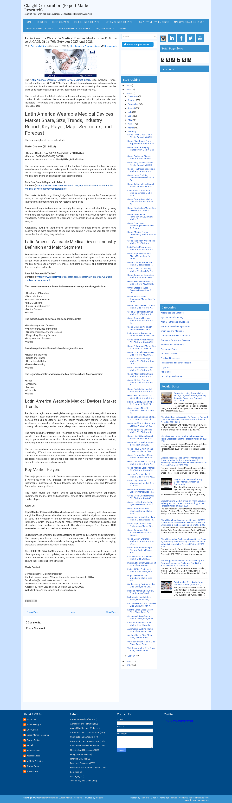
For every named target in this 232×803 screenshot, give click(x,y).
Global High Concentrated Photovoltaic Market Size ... (141, 524)
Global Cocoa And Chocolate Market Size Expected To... (141, 518)
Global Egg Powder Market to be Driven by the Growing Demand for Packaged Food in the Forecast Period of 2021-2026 (182, 563)
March (131, 128)
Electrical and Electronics (172, 344)
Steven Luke (32, 771)
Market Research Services (189, 22)
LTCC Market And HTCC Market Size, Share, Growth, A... (141, 604)
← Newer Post (31, 612)
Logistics (165, 367)
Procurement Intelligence (74, 28)
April (130, 124)
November (133, 96)
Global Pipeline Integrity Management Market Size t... (140, 149)
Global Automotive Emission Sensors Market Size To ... (140, 490)
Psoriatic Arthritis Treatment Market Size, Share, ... (140, 557)
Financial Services (169, 353)
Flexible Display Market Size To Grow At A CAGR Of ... (140, 403)
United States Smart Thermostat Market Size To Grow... (141, 299)
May (130, 120)
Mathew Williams (35, 761)
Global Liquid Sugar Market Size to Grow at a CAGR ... (140, 437)
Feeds (122, 28)
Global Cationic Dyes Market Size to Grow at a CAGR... (140, 185)
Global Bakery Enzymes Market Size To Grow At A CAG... (140, 541)
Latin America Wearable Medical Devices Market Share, (61, 80)
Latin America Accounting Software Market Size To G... (141, 334)
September (133, 104)
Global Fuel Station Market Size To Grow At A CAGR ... (141, 390)
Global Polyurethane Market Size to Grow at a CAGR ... (140, 163)
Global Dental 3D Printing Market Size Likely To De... (140, 269)
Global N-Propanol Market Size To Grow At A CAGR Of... (141, 347)
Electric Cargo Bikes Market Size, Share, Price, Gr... (140, 611)
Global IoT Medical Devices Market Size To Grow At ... (140, 368)
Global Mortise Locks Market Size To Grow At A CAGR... (141, 469)
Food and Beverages (170, 358)
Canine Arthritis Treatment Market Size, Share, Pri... (139, 623)
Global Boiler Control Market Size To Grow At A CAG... (140, 497)
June (130, 116)
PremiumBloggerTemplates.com (194, 798)
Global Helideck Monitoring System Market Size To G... (141, 503)
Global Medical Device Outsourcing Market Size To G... (141, 234)
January (131, 656)
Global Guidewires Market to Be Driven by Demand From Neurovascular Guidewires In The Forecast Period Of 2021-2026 (184, 419)
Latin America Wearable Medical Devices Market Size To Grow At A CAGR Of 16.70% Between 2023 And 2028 (71, 40)
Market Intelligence (86, 22)
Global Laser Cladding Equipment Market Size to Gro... (140, 177)
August (131, 108)
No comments (110, 46)
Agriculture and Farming (172, 317)
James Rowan (33, 750)
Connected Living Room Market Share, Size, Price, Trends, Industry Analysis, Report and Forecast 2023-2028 (190, 397)
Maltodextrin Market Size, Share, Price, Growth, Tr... (140, 598)
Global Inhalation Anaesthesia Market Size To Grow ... (141, 242)
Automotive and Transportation (175, 326)
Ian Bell (30, 745)
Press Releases (60, 22)
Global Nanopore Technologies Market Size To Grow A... (140, 225)
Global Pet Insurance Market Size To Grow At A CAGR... (140, 282)
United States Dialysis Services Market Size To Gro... (139, 290)
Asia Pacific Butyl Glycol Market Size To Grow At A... (141, 475)
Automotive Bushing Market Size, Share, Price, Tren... (140, 630)
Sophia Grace (33, 766)
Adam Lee (31, 719)
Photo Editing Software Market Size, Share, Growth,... (141, 564)
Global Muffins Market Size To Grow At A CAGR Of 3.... (141, 424)
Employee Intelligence (39, 28)
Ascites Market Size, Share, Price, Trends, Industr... (140, 636)
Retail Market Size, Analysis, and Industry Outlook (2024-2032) (189, 583)
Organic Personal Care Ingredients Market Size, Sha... (139, 578)
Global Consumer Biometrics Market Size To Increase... (140, 276)
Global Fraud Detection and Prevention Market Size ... (140, 450)
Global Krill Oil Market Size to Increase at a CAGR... (140, 443)
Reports (42, 22)
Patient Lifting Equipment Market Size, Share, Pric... (140, 570)
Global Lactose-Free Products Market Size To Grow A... (141, 306)
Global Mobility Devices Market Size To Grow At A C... (140, 382)
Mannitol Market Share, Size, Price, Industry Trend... (140, 592)
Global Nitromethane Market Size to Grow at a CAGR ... (140, 456)
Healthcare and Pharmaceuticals (85, 46)
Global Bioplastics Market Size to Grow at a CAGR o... (141, 209)
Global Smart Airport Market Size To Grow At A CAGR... (140, 340)
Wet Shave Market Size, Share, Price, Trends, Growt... (141, 649)
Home (29, 22)
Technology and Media (171, 376)
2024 (127, 89)
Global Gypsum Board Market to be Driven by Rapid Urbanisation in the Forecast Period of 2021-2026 (184, 438)
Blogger (99, 798)
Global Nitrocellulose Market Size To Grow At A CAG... (140, 353)
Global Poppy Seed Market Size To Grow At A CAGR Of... (140, 201)
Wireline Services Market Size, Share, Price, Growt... (141, 642)
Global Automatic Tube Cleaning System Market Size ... (139, 511)
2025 (127, 85)
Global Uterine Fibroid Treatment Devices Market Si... (140, 410)
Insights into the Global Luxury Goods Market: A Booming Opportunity (188, 481)
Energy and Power (169, 349)
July (130, 112)
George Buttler (33, 740)
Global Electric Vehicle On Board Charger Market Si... (140, 396)
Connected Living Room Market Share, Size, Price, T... (141, 617)
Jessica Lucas (33, 756)
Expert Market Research (38, 735)
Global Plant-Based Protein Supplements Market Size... (141, 142)
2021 (127, 665)
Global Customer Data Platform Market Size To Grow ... (139, 532)
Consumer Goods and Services (175, 340)
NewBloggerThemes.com (197, 800)
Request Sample (105, 28)
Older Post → (112, 612)
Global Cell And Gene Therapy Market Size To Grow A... (141, 462)
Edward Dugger (34, 724)
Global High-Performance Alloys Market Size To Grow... (139, 256)
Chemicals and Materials (172, 331)
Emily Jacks (32, 730)
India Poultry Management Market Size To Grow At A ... (141, 248)
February (132, 131)
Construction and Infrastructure (175, 335)
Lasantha (172, 798)
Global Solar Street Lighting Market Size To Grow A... (140, 313)
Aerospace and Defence (172, 313)
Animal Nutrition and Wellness (175, 322)
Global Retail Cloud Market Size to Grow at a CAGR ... (140, 135)
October (132, 100)
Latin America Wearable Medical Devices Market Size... (139, 193)
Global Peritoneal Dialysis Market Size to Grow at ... (140, 157)
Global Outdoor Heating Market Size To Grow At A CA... (140, 320)
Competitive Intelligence (153, 22)
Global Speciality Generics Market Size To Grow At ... (140, 431)
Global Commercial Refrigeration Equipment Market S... (140, 216)
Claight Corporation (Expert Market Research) (57, 7)
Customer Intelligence (118, 22)
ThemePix (144, 798)
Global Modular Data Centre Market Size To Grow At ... (140, 375)
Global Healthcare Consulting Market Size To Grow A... (141, 170)
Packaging (166, 372)
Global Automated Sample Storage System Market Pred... (139, 550)
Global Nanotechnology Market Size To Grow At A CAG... (140, 361)
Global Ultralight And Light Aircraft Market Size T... (139, 328)
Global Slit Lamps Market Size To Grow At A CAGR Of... (141, 418)
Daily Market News (39, 46)
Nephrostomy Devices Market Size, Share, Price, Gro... (141, 585)
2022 (127, 661)
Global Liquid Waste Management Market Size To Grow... (140, 483)
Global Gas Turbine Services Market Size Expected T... (140, 263)
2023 (127, 93)
